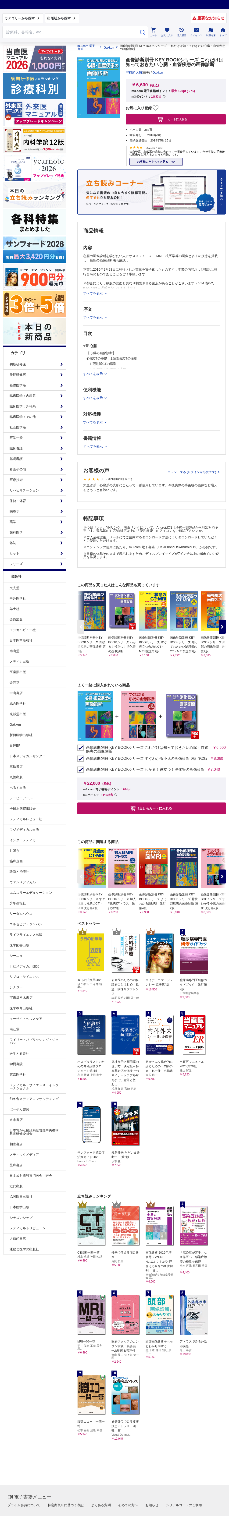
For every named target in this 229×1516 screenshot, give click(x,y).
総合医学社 (18, 703)
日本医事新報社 (21, 640)
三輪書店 (16, 766)
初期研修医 (18, 364)
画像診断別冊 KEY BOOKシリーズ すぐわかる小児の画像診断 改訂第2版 (147, 758)
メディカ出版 (19, 661)
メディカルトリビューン (28, 1228)
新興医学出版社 (21, 735)
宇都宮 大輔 (134, 72)
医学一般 (16, 438)
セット (14, 553)
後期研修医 (18, 375)
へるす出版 (18, 787)
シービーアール (21, 798)
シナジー (16, 987)
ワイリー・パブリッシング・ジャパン (34, 1041)
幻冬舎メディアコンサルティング (34, 1099)
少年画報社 (18, 903)
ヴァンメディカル (23, 882)
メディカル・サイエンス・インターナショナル (34, 1086)
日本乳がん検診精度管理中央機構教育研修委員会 (34, 1131)
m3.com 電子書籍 (86, 47)
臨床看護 (16, 448)
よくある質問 (101, 1505)
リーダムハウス (21, 913)
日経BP (15, 745)
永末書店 (16, 1120)
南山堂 (14, 651)
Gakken (15, 724)
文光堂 (14, 588)
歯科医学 (16, 532)
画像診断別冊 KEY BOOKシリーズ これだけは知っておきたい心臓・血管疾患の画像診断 (147, 749)
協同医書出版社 (21, 1196)
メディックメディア (24, 1154)
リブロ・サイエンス (24, 977)
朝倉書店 (16, 1144)
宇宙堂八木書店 (21, 998)
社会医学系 (18, 427)
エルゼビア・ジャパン (26, 924)
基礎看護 (16, 459)
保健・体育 (18, 501)
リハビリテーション (24, 490)
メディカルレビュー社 (26, 819)
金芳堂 (14, 682)
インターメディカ (23, 840)
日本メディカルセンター (28, 756)
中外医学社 (18, 598)
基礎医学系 (18, 385)
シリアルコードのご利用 (184, 1505)
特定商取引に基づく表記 (66, 1505)
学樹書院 (16, 1064)
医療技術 (16, 480)
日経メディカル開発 (24, 966)
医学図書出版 (19, 945)
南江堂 (14, 1029)
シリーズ (16, 564)
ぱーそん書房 (19, 1109)
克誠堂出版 (18, 714)
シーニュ (16, 956)
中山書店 (16, 693)
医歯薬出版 (18, 672)
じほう (14, 850)
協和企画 (16, 861)
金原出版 (16, 619)
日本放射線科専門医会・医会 (31, 1175)
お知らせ (151, 1505)
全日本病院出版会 (23, 808)
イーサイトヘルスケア (26, 1019)
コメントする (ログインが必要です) (192, 472)
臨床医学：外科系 (23, 406)
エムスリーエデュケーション (31, 892)
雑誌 (13, 543)
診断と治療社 (19, 871)
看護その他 (18, 469)
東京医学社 (18, 1074)
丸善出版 (16, 777)
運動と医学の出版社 (24, 1249)
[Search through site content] (69, 32)
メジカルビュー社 (23, 630)
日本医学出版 (19, 1207)
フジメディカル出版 (24, 829)
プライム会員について (23, 1505)
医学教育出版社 (21, 1008)
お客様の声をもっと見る (153, 161)
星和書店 (16, 1165)
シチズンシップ (21, 1217)
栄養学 (14, 511)
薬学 (13, 522)
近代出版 (16, 1186)
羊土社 (14, 609)
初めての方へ (128, 1505)
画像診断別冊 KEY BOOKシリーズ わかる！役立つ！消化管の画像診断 (145, 769)
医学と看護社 (19, 1053)
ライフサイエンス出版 (26, 934)
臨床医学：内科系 (23, 396)
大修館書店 (18, 1238)
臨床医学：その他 (23, 417)
